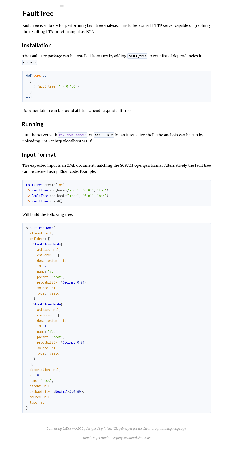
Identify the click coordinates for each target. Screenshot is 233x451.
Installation (25, 73)
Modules (19, 41)
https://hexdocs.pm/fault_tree (164, 110)
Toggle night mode (129, 444)
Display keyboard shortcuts (165, 444)
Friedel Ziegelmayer (132, 435)
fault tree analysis (162, 25)
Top (20, 68)
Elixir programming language (179, 435)
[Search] (34, 6)
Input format (27, 83)
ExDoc (151, 428)
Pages (16, 35)
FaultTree (22, 18)
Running (23, 78)
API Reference (25, 54)
